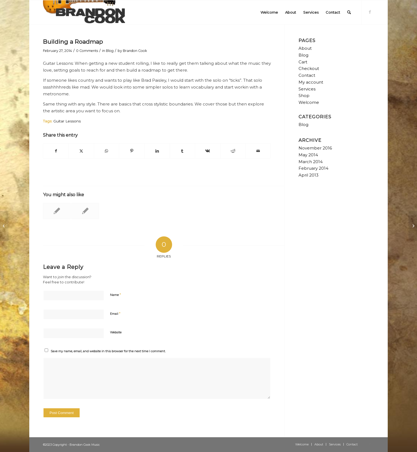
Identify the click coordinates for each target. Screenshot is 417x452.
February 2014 (313, 168)
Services (307, 89)
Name (115, 294)
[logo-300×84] (84, 12)
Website (115, 332)
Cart (303, 61)
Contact (307, 75)
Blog (110, 51)
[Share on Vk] (207, 151)
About (305, 48)
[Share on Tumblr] (182, 151)
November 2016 (315, 148)
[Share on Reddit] (233, 151)
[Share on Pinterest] (131, 151)
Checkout (309, 68)
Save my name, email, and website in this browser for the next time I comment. (108, 351)
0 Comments (87, 51)
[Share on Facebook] (55, 151)
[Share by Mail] (258, 151)
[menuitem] (269, 12)
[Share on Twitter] (81, 151)
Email (115, 313)
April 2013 (308, 175)
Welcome (309, 102)
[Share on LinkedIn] (156, 151)
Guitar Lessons (67, 121)
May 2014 (308, 154)
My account (311, 82)
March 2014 (311, 161)
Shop (304, 95)
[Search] (349, 12)
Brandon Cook (135, 51)
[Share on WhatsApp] (106, 151)
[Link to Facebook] (370, 12)
